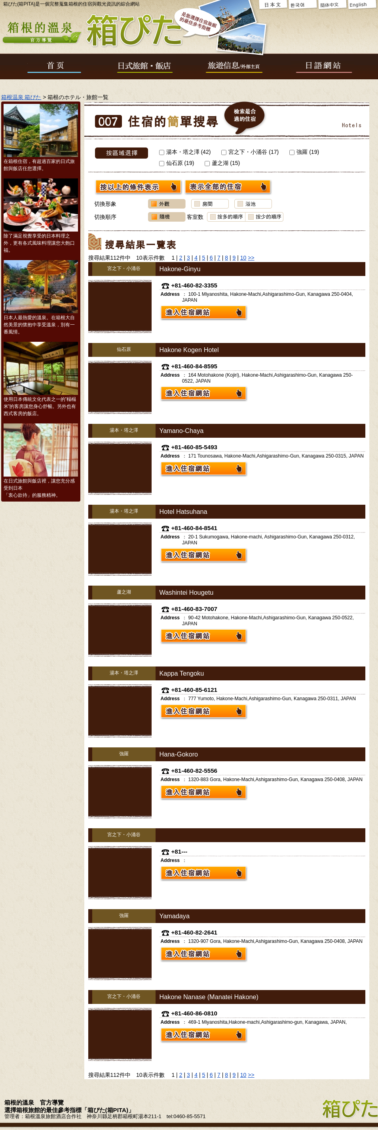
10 (243, 258)
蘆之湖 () (222, 163)
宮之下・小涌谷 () (250, 152)
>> (251, 258)
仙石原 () (176, 163)
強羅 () (304, 152)
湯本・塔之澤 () (185, 152)
